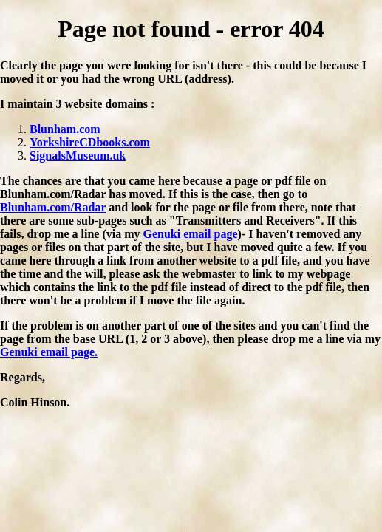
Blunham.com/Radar (53, 207)
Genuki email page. (49, 352)
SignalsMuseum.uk (78, 155)
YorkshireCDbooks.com (90, 142)
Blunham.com (65, 129)
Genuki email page (190, 234)
